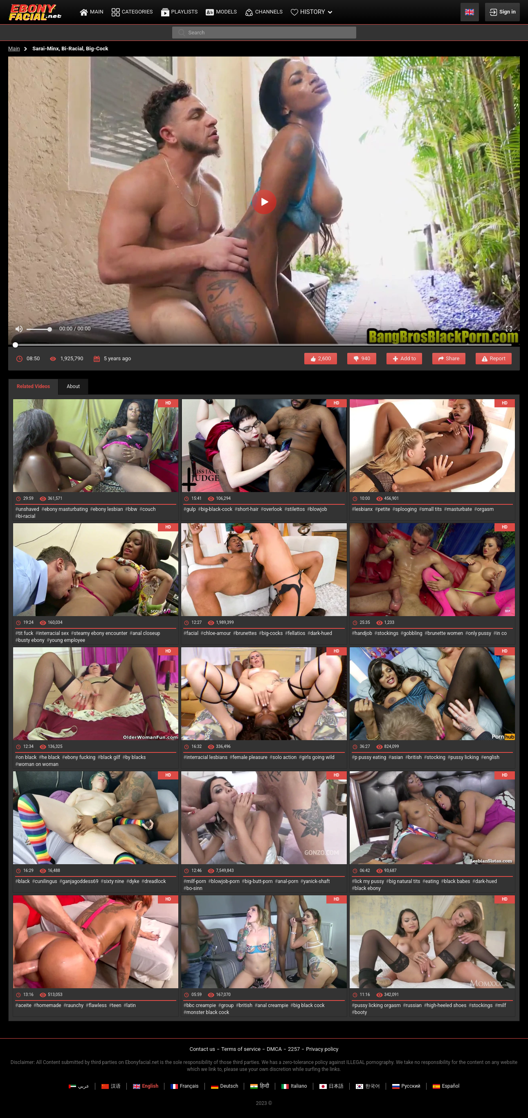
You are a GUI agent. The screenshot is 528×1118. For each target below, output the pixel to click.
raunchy (74, 1005)
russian (414, 1005)
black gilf (110, 757)
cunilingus (46, 881)
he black (51, 757)
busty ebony (31, 640)
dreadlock (155, 881)
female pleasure (249, 757)
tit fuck (25, 633)
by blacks (135, 757)
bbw (132, 509)
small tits (432, 509)
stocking (436, 757)
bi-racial (26, 516)
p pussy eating (370, 757)
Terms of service (241, 1049)
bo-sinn (194, 888)
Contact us (202, 1049)
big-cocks (272, 633)
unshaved (28, 509)
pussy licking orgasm (378, 1005)
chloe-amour (217, 633)
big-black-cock (216, 509)
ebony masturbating (66, 509)
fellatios (297, 633)
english (491, 757)
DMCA (274, 1049)
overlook (272, 509)
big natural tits (404, 881)
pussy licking (465, 757)
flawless (98, 1005)
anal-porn (288, 881)
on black (27, 757)
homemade (48, 1005)
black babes (457, 881)
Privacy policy (322, 1049)
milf (502, 1005)
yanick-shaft (316, 881)
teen (116, 1005)
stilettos (296, 509)
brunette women (445, 633)
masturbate (459, 509)
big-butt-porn (259, 881)
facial (192, 633)
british (415, 757)
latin (131, 1005)
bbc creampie (201, 1005)
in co (501, 633)
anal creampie (273, 1005)
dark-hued (321, 633)
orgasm (485, 509)
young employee (67, 640)
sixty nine (113, 881)
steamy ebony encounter (100, 633)
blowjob (318, 509)
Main (14, 48)
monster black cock (207, 1012)
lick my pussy (369, 881)
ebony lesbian (108, 509)
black (24, 881)
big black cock (308, 1005)
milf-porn (196, 881)
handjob (363, 633)
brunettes (246, 633)
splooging (406, 509)
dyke (134, 881)
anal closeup (146, 633)
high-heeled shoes (447, 1005)
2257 (294, 1049)
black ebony (368, 888)
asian (397, 757)
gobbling (413, 633)
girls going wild (318, 757)
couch (149, 509)
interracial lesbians (206, 757)
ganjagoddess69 (80, 881)
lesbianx (364, 509)
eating (432, 881)
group (227, 1005)
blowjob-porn (225, 881)
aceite (24, 1005)
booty (361, 1012)
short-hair (248, 509)
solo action (284, 757)
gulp (191, 509)
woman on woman (38, 764)
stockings (387, 633)
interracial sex (53, 633)
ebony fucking (80, 757)
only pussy (479, 633)
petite (384, 509)
